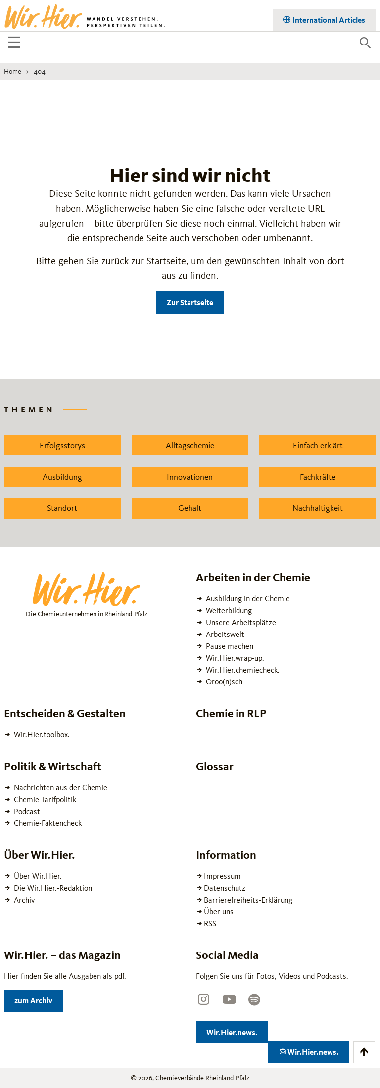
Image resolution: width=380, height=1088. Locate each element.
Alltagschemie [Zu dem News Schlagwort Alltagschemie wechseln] (190, 445)
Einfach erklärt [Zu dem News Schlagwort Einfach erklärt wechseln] (318, 445)
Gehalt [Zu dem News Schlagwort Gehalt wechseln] (189, 508)
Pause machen (228, 646)
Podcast (26, 811)
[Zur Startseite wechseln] (85, 16)
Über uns (219, 911)
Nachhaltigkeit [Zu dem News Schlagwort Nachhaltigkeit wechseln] (317, 508)
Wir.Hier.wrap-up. (234, 658)
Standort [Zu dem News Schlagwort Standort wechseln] (62, 508)
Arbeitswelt (224, 634)
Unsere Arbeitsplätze (240, 622)
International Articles (328, 18)
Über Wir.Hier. (37, 876)
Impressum (222, 876)
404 (40, 71)
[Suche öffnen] (365, 43)
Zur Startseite (190, 302)
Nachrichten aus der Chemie (59, 787)
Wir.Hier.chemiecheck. (242, 670)
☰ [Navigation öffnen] (15, 44)
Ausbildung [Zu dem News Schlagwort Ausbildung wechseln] (62, 477)
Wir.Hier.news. (237, 1030)
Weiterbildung (228, 610)
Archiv (23, 900)
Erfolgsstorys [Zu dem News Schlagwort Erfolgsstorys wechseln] (62, 445)
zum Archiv (38, 998)
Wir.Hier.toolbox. (41, 734)
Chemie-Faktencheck (47, 823)
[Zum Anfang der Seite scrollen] (364, 1052)
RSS (210, 923)
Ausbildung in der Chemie (247, 598)
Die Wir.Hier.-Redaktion (52, 888)
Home (12, 71)
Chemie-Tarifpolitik (44, 799)
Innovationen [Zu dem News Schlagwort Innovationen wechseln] (190, 477)
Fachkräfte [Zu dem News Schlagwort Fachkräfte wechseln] (317, 477)
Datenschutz (224, 888)
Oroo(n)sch (223, 681)
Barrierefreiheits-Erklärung (248, 900)
